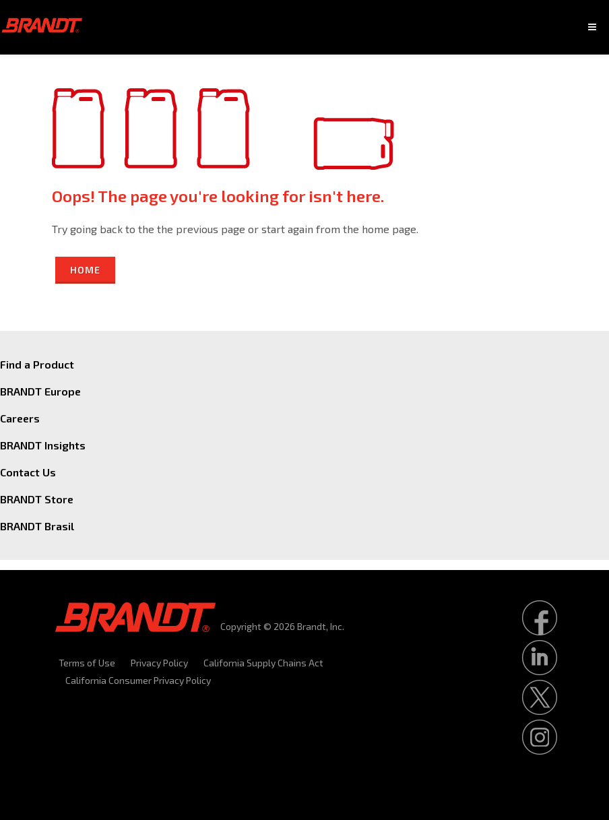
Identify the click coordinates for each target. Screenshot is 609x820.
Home (85, 270)
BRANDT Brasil (37, 525)
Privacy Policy (159, 662)
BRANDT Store (36, 499)
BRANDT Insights (43, 445)
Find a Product (37, 364)
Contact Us (28, 472)
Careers (20, 418)
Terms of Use (87, 662)
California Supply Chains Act (263, 662)
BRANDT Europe (40, 391)
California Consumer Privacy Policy (138, 680)
